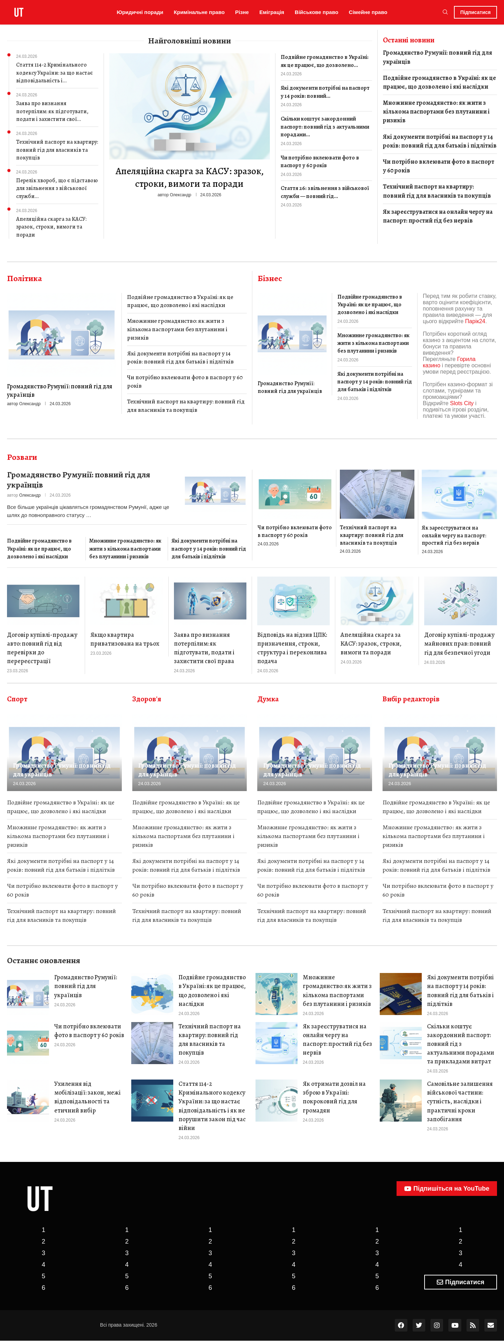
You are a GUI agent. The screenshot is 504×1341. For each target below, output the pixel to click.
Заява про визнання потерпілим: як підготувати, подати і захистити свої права (204, 648)
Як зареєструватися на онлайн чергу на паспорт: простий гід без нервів (437, 216)
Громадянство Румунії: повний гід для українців (437, 57)
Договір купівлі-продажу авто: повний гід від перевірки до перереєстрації (42, 648)
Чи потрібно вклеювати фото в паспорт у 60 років (319, 161)
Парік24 (475, 321)
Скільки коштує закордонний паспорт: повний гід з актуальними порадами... (324, 126)
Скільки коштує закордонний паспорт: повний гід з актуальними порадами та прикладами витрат (460, 1044)
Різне (242, 12)
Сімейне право (368, 12)
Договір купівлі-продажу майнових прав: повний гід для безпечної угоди (459, 643)
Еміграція (271, 12)
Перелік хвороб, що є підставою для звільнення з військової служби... (57, 188)
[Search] (445, 12)
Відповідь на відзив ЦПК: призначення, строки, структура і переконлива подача (292, 648)
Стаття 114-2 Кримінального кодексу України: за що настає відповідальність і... (54, 72)
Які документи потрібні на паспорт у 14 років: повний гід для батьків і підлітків (440, 141)
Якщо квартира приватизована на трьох (124, 639)
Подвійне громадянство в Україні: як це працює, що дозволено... (323, 61)
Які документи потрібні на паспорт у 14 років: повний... (324, 92)
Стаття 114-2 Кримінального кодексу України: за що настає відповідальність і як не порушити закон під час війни (212, 1106)
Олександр (180, 194)
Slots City (462, 403)
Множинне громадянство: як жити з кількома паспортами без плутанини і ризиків (436, 111)
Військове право (316, 12)
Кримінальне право (199, 12)
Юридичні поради (140, 12)
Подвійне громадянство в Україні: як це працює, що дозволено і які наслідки (439, 82)
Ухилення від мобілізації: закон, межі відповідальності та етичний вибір (87, 1097)
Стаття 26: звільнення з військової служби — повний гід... (323, 191)
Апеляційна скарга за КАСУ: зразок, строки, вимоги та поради (51, 227)
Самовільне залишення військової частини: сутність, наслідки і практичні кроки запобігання (460, 1102)
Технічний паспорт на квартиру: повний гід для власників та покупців (57, 150)
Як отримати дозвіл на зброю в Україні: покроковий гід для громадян (334, 1097)
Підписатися (475, 12)
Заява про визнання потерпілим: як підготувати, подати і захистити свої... (52, 111)
